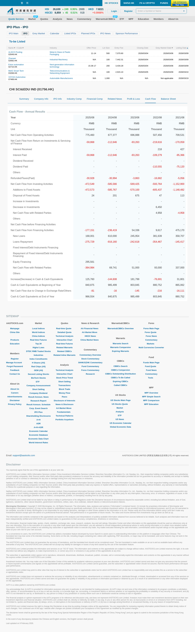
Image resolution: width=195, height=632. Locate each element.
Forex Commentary (90, 370)
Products (15, 340)
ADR (38, 423)
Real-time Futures (38, 340)
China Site (15, 332)
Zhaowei (12, 58)
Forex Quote (151, 332)
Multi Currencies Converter (151, 347)
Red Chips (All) (38, 366)
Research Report (38, 401)
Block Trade (64, 389)
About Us (14, 389)
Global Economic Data (120, 427)
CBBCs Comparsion (120, 370)
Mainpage (14, 328)
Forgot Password (15, 366)
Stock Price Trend (64, 378)
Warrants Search (120, 343)
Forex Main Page (151, 328)
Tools (151, 378)
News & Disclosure (64, 404)
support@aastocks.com (24, 455)
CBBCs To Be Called (120, 377)
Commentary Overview (90, 355)
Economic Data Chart (38, 439)
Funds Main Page (151, 362)
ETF (38, 382)
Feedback (14, 370)
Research (90, 374)
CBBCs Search (120, 366)
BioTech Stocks (38, 378)
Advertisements (14, 396)
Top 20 (38, 344)
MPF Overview (151, 393)
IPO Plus (38, 412)
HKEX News (90, 336)
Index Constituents (38, 359)
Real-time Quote (64, 328)
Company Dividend (39, 393)
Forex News (151, 336)
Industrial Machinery (58, 59)
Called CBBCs (120, 385)
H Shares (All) (38, 363)
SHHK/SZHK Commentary (90, 362)
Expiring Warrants (120, 351)
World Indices (38, 332)
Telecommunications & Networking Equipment (60, 72)
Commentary (151, 340)
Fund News (151, 370)
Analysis (120, 412)
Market (120, 408)
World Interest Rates (38, 442)
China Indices (38, 336)
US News (120, 419)
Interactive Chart (64, 340)
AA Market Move (64, 408)
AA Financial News (90, 328)
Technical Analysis (64, 336)
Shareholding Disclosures (38, 416)
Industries (38, 355)
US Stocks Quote (120, 404)
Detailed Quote (64, 332)
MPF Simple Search (151, 396)
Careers (14, 393)
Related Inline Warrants (64, 355)
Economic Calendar (38, 431)
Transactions (64, 385)
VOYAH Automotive (16, 77)
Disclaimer (15, 400)
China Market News (90, 340)
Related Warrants (64, 347)
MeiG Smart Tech (16, 71)
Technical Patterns (64, 416)
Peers (64, 397)
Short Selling (38, 389)
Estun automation (16, 64)
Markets (151, 344)
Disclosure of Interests (64, 400)
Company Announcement (38, 385)
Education (15, 344)
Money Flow (64, 393)
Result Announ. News (38, 397)
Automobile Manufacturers (61, 78)
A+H (38, 420)
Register (15, 359)
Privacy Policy (14, 404)
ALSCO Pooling (15, 52)
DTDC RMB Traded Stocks (38, 351)
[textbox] (161, 11)
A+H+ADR (38, 427)
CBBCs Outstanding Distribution (120, 374)
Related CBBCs (64, 351)
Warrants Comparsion (120, 347)
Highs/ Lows (38, 347)
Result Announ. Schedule (38, 404)
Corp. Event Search (38, 408)
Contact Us (14, 374)
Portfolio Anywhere (64, 419)
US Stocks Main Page (120, 400)
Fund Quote (151, 366)
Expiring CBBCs (120, 381)
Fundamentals (64, 412)
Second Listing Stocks (38, 374)
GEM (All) (38, 370)
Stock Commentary (90, 359)
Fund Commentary (90, 366)
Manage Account (14, 362)
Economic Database (38, 435)
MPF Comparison (151, 400)
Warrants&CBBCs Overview (120, 328)
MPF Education (151, 404)
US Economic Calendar (120, 423)
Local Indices (38, 328)
